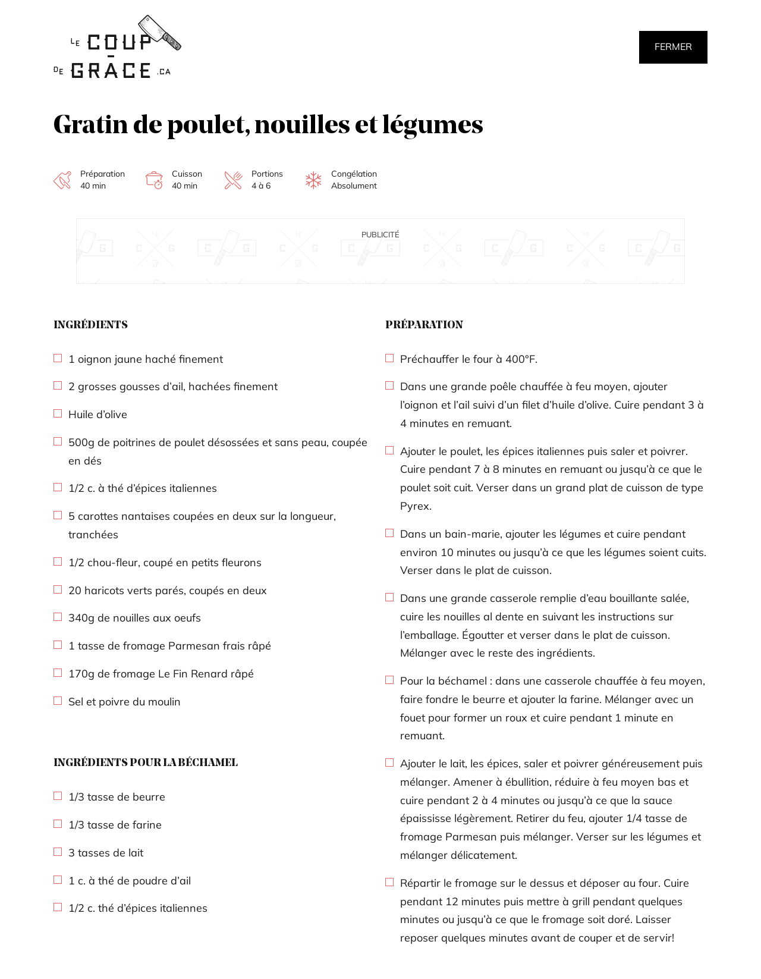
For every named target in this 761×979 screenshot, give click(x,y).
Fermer (673, 46)
